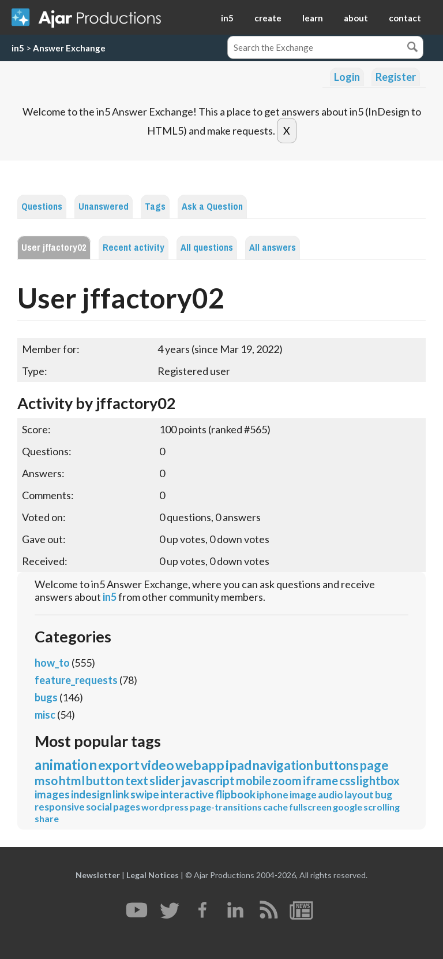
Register (396, 76)
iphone (272, 795)
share (47, 818)
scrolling (381, 806)
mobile (253, 780)
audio (330, 795)
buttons (336, 765)
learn (312, 18)
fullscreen (310, 806)
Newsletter (98, 875)
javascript (208, 780)
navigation (283, 765)
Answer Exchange (69, 48)
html (72, 780)
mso (46, 780)
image (303, 795)
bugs (46, 697)
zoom (287, 780)
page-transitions (226, 806)
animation (66, 764)
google (347, 806)
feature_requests (76, 680)
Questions (41, 206)
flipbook (235, 794)
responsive (60, 807)
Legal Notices (152, 875)
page (374, 765)
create (267, 18)
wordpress (165, 806)
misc (45, 714)
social (99, 807)
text (136, 780)
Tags (155, 206)
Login (347, 76)
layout (359, 795)
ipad (238, 765)
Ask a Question (212, 206)
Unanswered (103, 206)
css (347, 780)
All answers (272, 248)
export (119, 765)
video (157, 765)
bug (383, 795)
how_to (52, 662)
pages (126, 807)
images (52, 794)
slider (164, 780)
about (356, 18)
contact (405, 18)
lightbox (378, 780)
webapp (199, 765)
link (120, 794)
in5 (227, 18)
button (105, 780)
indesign (91, 794)
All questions (207, 248)
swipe (144, 794)
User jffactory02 (54, 248)
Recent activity (133, 248)
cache (275, 806)
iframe (320, 780)
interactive (187, 794)
